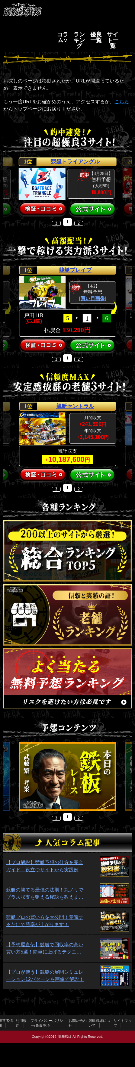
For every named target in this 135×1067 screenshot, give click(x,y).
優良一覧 (96, 37)
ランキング (79, 40)
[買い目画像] (93, 298)
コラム (62, 37)
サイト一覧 (112, 40)
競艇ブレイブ (75, 270)
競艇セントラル (75, 406)
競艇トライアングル (75, 162)
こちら (121, 101)
